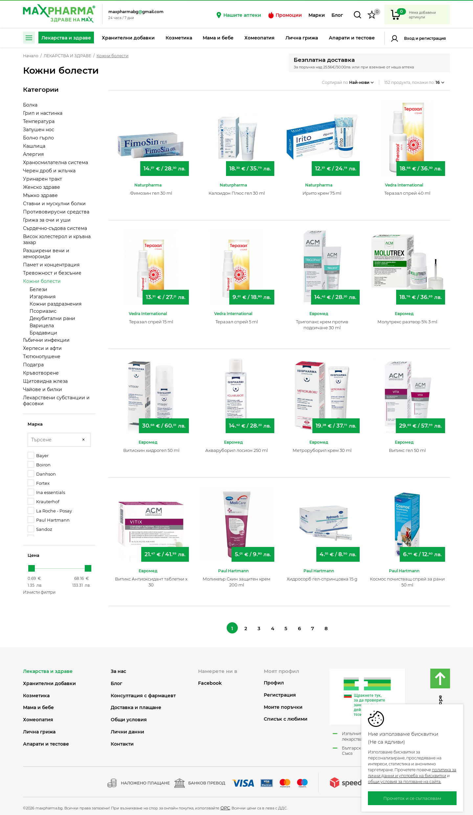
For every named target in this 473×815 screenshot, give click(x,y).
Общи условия (129, 718)
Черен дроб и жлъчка (49, 171)
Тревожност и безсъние (52, 273)
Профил (274, 681)
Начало (30, 56)
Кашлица (34, 146)
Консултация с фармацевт (143, 693)
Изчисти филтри (39, 592)
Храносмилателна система (55, 162)
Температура (39, 121)
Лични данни (127, 730)
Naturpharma (148, 181)
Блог (337, 15)
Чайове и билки (42, 389)
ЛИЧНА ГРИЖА (39, 730)
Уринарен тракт (42, 179)
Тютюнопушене (41, 356)
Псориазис (43, 311)
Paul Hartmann (49, 520)
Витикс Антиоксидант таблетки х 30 (151, 578)
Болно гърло (38, 138)
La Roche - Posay (50, 510)
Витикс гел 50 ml (407, 447)
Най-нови (361, 80)
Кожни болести (42, 281)
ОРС (225, 805)
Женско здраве (41, 187)
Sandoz (40, 529)
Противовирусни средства (56, 212)
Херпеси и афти (42, 348)
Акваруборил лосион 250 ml (236, 447)
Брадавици (43, 333)
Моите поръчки (283, 705)
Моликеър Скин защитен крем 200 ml (236, 578)
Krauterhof (43, 501)
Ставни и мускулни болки (54, 204)
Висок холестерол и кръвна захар (57, 239)
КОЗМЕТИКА (36, 693)
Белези (38, 289)
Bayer (38, 455)
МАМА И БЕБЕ (38, 705)
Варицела (42, 326)
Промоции (285, 15)
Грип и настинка (42, 113)
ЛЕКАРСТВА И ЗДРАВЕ (67, 56)
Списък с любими (285, 717)
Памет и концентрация (51, 265)
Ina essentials (46, 492)
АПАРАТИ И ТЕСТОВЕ (46, 742)
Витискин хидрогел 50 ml (151, 447)
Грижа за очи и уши (47, 220)
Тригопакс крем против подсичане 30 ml (322, 321)
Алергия (33, 154)
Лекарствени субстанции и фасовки (56, 401)
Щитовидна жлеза (45, 381)
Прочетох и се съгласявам (412, 798)
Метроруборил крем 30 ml (322, 447)
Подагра (33, 365)
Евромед (318, 310)
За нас (118, 669)
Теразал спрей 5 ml (236, 318)
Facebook (210, 681)
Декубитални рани (52, 318)
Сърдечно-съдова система (55, 228)
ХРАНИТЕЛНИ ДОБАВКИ (49, 681)
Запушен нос (38, 130)
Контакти (122, 742)
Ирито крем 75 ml (322, 189)
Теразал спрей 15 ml (151, 318)
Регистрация (432, 38)
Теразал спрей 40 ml (407, 189)
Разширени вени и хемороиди (46, 253)
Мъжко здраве (40, 195)
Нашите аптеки (238, 15)
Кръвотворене (41, 373)
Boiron (39, 464)
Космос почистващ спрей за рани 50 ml (407, 578)
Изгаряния (43, 297)
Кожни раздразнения (55, 304)
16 (440, 80)
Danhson (42, 474)
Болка (30, 105)
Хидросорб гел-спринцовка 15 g (322, 575)
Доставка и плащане (136, 705)
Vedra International (404, 181)
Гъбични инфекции (46, 340)
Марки (316, 15)
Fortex (39, 483)
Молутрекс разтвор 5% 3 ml (407, 318)
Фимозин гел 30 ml (151, 189)
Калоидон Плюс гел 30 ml (237, 189)
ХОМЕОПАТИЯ (38, 718)
